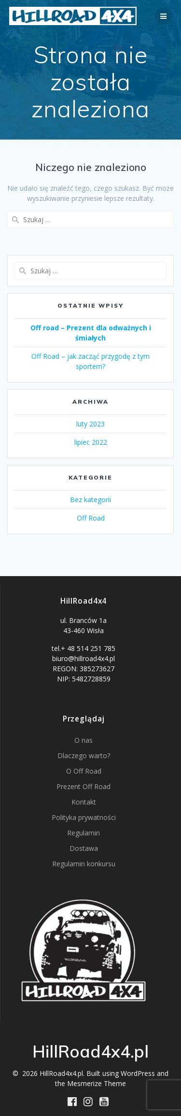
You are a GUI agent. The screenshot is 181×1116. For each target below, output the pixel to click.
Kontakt (83, 801)
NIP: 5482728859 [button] (84, 678)
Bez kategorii (90, 499)
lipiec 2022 (90, 442)
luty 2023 (90, 423)
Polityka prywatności (84, 817)
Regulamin (83, 832)
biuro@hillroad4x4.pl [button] (83, 658)
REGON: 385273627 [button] (83, 668)
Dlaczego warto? (83, 755)
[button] (83, 629)
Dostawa (84, 848)
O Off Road (83, 771)
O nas (83, 740)
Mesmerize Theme (96, 1083)
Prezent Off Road (83, 786)
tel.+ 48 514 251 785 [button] (83, 648)
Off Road (91, 518)
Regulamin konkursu (83, 863)
